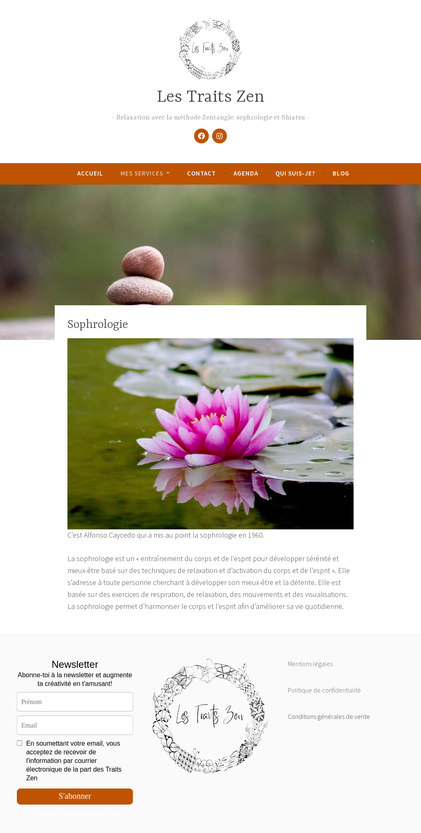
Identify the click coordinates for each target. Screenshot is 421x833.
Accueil (90, 173)
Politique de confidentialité (324, 690)
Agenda (246, 173)
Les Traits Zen (210, 97)
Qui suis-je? (295, 173)
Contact (201, 173)
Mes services (141, 173)
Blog (341, 173)
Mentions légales (310, 664)
